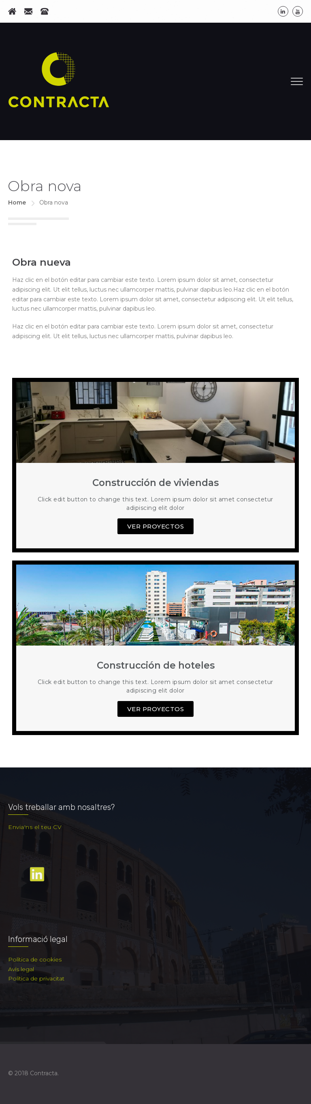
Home (17, 202)
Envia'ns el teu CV (35, 827)
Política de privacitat (36, 978)
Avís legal (21, 969)
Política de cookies (35, 959)
